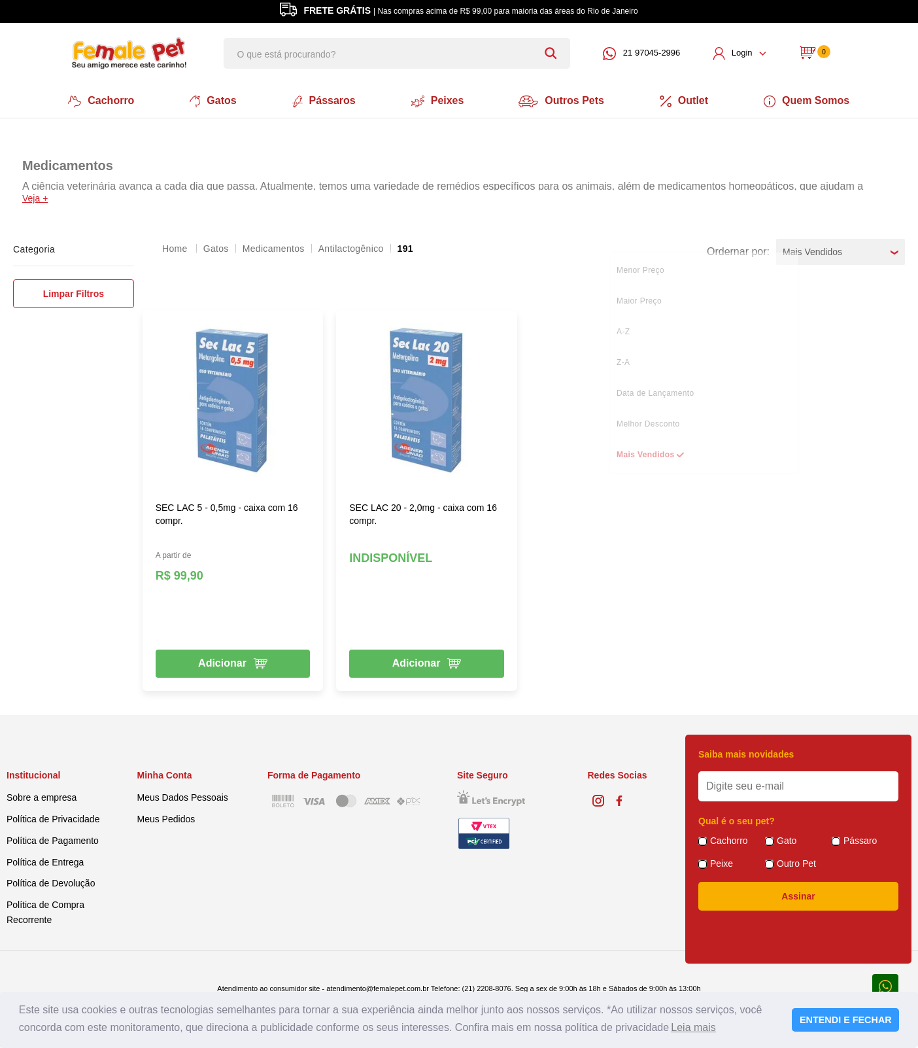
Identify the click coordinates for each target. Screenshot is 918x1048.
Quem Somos (808, 101)
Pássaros (323, 101)
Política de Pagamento (53, 840)
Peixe (721, 863)
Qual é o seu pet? (736, 820)
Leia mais (693, 1027)
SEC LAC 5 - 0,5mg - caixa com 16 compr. (227, 513)
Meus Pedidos (166, 818)
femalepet (176, 248)
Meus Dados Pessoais (182, 797)
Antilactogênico (351, 248)
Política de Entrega (45, 861)
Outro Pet (796, 863)
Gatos (212, 101)
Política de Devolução (51, 882)
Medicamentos (274, 248)
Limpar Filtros (73, 293)
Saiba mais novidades (746, 753)
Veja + (35, 197)
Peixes (437, 101)
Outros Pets (562, 101)
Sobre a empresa (41, 797)
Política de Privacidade (53, 818)
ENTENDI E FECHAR (846, 1020)
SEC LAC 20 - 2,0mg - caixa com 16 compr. (423, 513)
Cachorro (100, 101)
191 (405, 248)
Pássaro (860, 840)
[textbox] (397, 53)
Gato (786, 840)
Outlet (685, 101)
